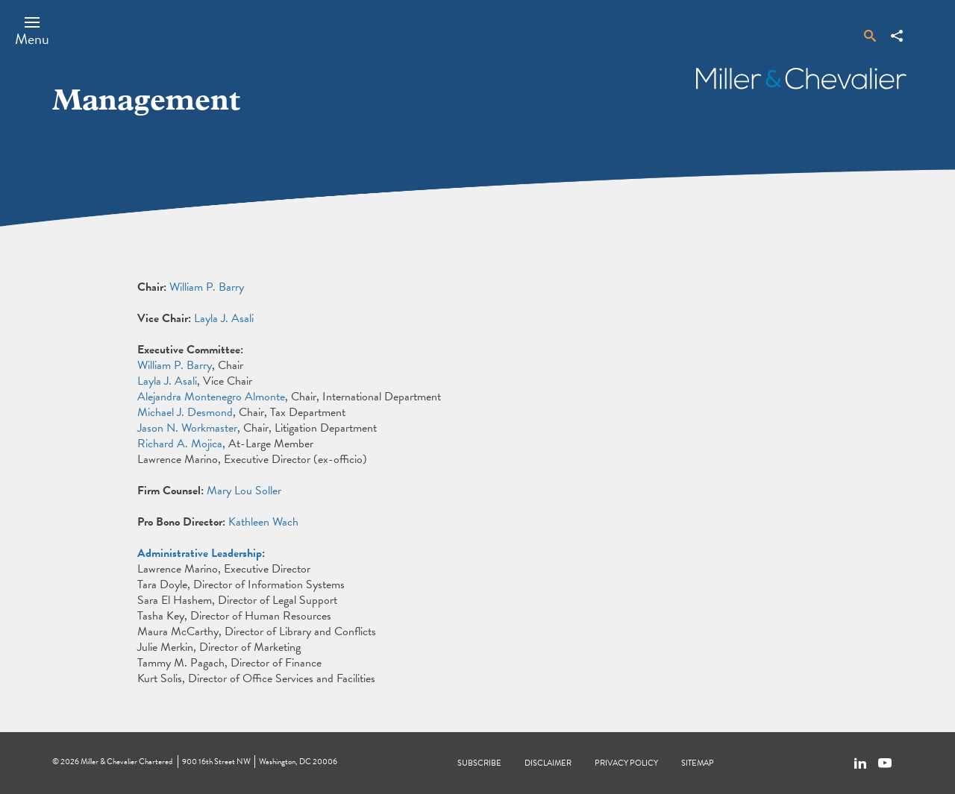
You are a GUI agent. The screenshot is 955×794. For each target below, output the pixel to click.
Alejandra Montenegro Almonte (211, 397)
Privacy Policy (626, 763)
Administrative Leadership (199, 553)
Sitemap (697, 763)
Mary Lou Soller (244, 491)
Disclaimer (548, 763)
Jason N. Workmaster (187, 428)
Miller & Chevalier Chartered (126, 761)
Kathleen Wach (263, 522)
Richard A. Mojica (179, 444)
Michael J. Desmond (185, 412)
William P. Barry (206, 287)
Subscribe (479, 763)
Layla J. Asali (224, 318)
